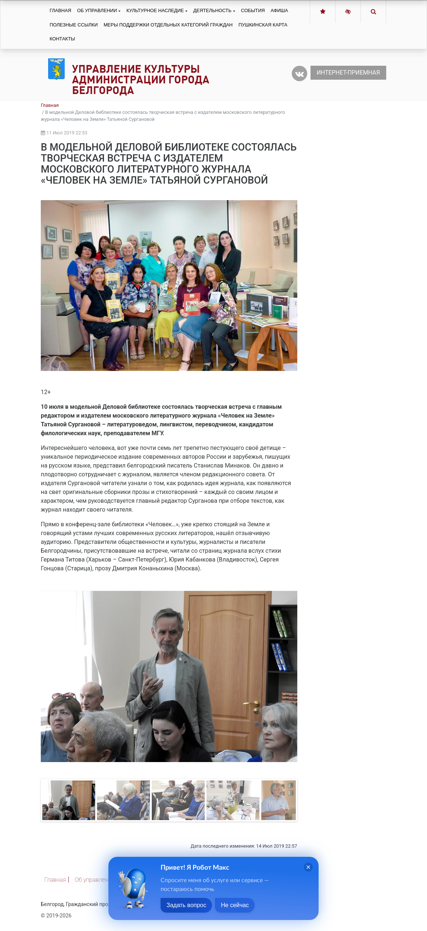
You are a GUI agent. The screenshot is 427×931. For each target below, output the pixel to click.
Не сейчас (235, 905)
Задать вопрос (186, 905)
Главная (60, 10)
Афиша (279, 10)
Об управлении (97, 10)
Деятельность (212, 10)
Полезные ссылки (74, 25)
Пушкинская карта (262, 25)
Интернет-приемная (348, 72)
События (253, 10)
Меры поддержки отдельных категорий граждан (168, 25)
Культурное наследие (155, 10)
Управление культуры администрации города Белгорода (140, 79)
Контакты (62, 39)
